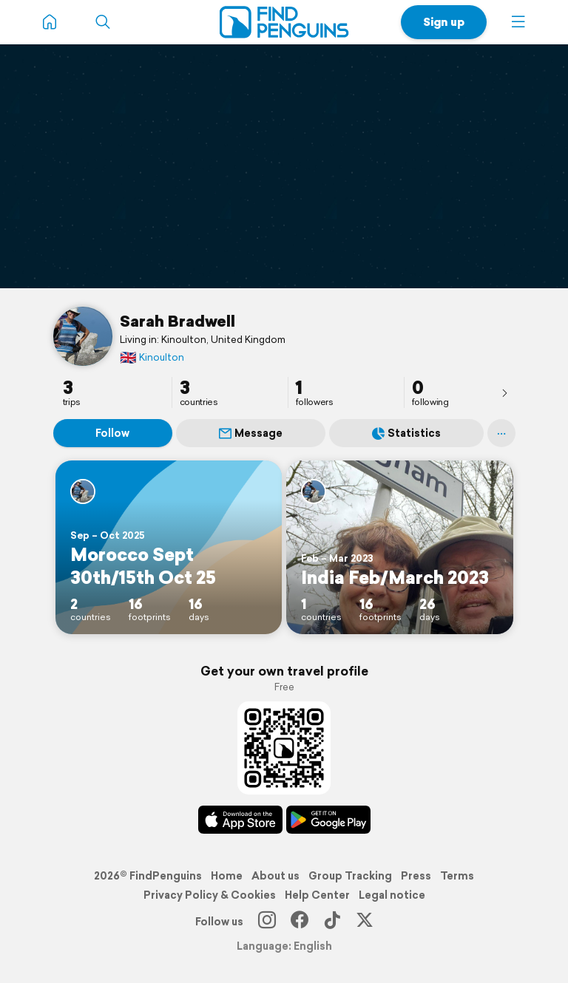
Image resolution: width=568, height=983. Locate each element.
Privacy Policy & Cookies (209, 895)
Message (251, 433)
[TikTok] (332, 921)
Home (227, 875)
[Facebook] (299, 921)
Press (416, 875)
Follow (112, 433)
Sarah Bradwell (177, 321)
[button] (518, 22)
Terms (457, 875)
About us (275, 875)
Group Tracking (350, 875)
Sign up (443, 22)
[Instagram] (267, 921)
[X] (364, 921)
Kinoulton (152, 357)
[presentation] (504, 392)
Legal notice (392, 895)
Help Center (317, 895)
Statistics (406, 433)
